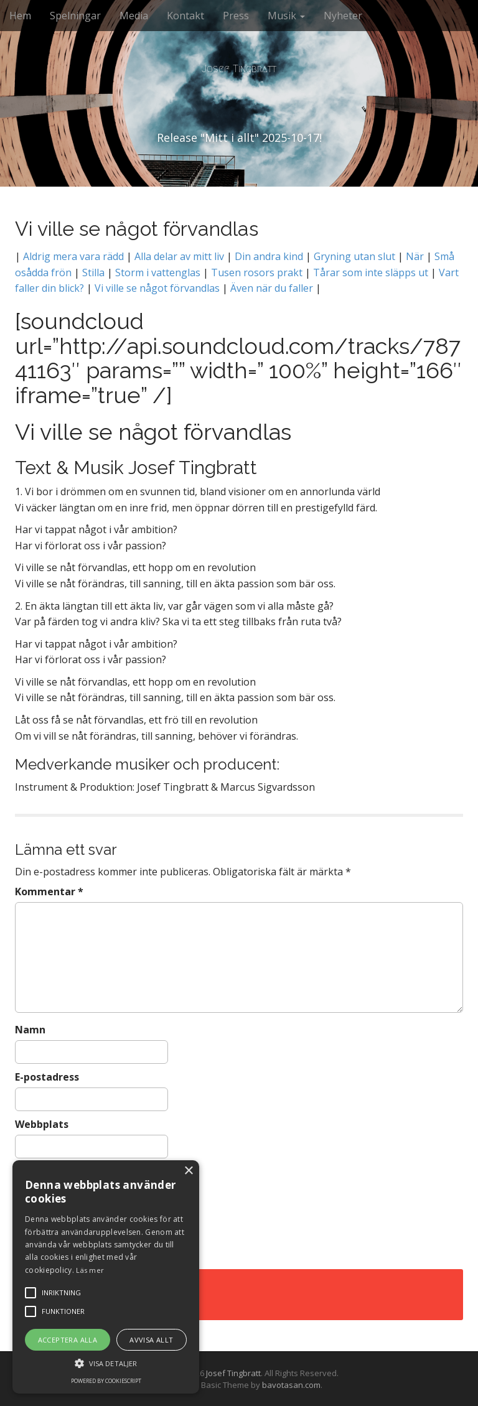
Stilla (93, 272)
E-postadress (47, 1077)
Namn (30, 1029)
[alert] (105, 1277)
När (415, 256)
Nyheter (343, 15)
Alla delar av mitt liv (179, 256)
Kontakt (185, 15)
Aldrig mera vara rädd (73, 256)
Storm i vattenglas (157, 272)
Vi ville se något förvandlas (157, 288)
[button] (106, 1363)
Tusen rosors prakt (256, 272)
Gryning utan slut (356, 256)
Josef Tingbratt (239, 68)
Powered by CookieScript (106, 1381)
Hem (20, 15)
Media (134, 15)
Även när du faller (270, 288)
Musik (286, 15)
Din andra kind (269, 256)
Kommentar (49, 891)
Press (236, 15)
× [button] (188, 1171)
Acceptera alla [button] (68, 1339)
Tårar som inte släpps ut (370, 272)
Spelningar (75, 15)
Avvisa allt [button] (151, 1339)
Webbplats (41, 1124)
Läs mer (90, 1270)
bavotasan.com (291, 1384)
